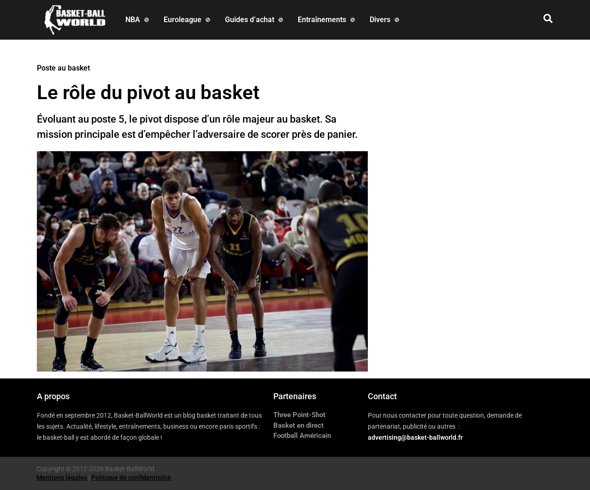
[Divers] (385, 20)
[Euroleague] (188, 20)
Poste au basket (63, 68)
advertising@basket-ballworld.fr (415, 437)
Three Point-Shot (299, 415)
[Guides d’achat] (254, 20)
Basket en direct (298, 425)
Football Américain (302, 435)
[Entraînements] (327, 20)
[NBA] (138, 20)
